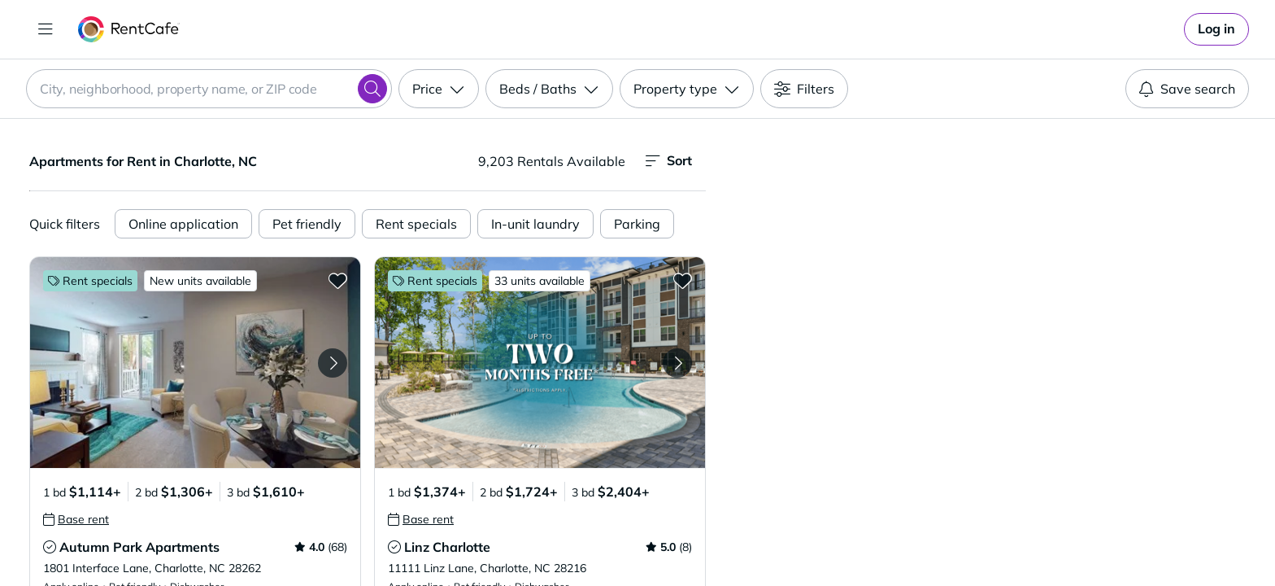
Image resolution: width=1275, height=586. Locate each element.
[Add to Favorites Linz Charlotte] (682, 280)
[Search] (372, 88)
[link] (1216, 29)
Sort (669, 160)
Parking (637, 224)
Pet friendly (307, 224)
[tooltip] (76, 519)
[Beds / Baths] (549, 88)
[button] (195, 362)
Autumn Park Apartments (139, 547)
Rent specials (416, 224)
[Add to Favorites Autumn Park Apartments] (337, 280)
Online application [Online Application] (183, 224)
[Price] (438, 88)
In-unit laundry (535, 224)
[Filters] (804, 88)
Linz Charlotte (447, 547)
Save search (1187, 89)
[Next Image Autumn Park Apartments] (332, 363)
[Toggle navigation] (45, 29)
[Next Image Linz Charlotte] (677, 363)
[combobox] (209, 88)
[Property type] (687, 88)
